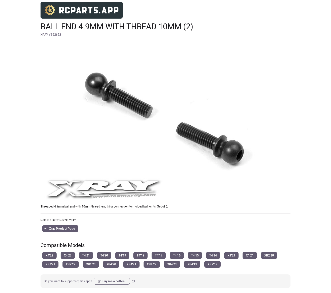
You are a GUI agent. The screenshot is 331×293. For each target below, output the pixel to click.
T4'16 (176, 255)
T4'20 (104, 255)
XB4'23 (172, 264)
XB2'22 (70, 264)
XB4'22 (151, 264)
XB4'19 (192, 264)
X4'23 (68, 255)
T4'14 (213, 255)
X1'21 (250, 255)
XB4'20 (111, 264)
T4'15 (195, 255)
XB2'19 (212, 264)
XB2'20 (269, 255)
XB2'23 (91, 264)
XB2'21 (50, 264)
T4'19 (122, 255)
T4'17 (158, 255)
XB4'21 (131, 264)
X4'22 (49, 255)
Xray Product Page (59, 229)
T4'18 (140, 255)
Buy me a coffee (111, 281)
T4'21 (86, 255)
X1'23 (231, 255)
